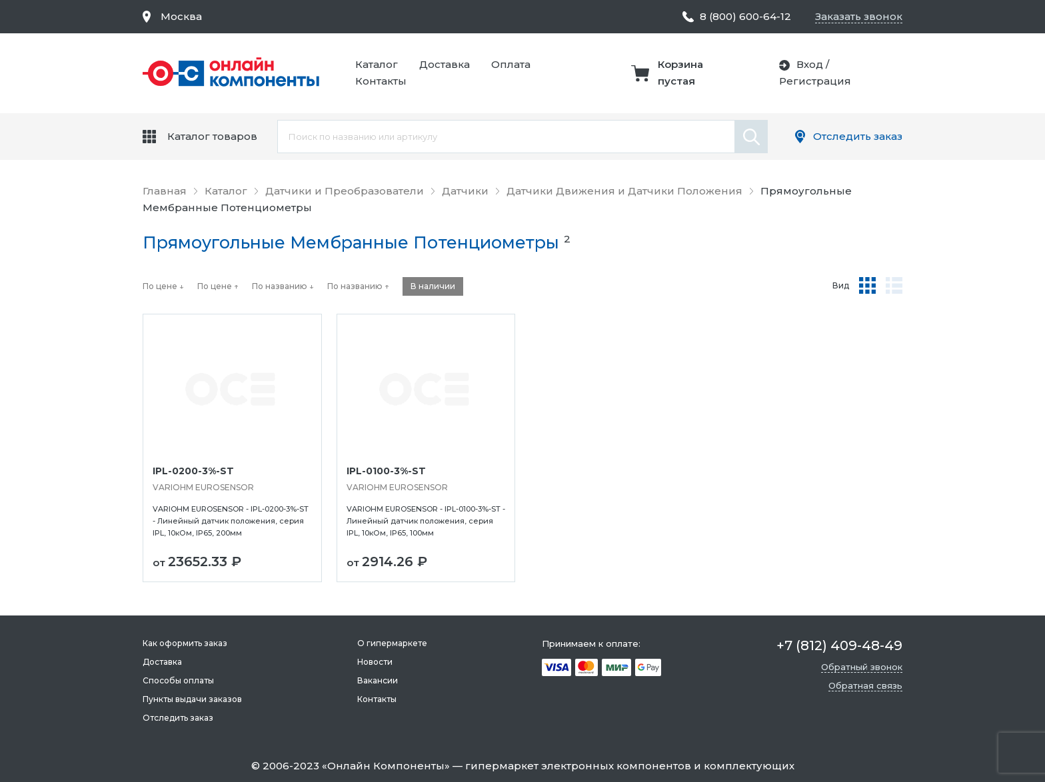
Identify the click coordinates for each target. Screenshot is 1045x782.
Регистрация (815, 81)
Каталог (376, 64)
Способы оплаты (178, 680)
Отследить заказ (857, 136)
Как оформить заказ (185, 643)
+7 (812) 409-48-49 (839, 645)
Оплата (510, 64)
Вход (809, 64)
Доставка (444, 64)
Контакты (381, 81)
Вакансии (377, 680)
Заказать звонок (858, 16)
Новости (375, 662)
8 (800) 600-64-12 (745, 16)
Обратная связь (865, 685)
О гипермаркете (392, 643)
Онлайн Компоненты (386, 765)
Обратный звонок (861, 666)
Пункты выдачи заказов (192, 699)
